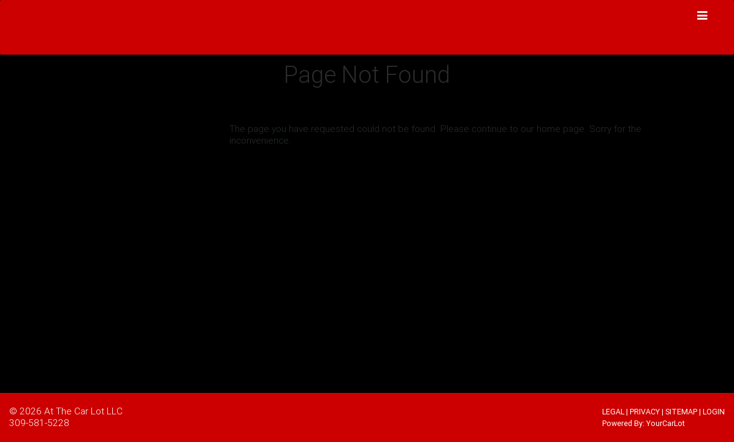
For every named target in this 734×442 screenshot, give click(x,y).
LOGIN (714, 411)
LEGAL (613, 411)
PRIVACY (645, 411)
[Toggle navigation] (702, 15)
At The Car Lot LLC (83, 411)
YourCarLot (665, 423)
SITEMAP (681, 411)
